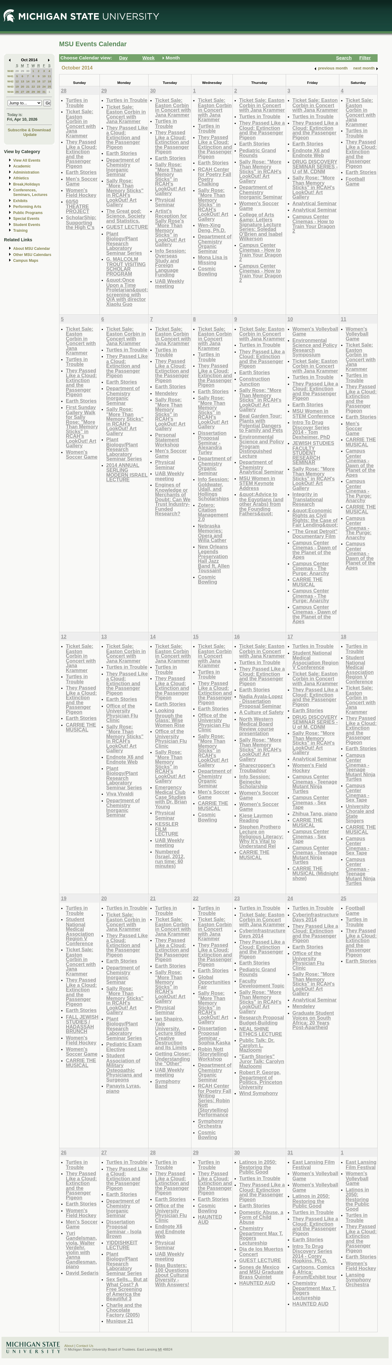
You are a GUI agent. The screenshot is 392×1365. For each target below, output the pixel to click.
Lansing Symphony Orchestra (358, 1279)
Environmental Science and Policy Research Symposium (314, 347)
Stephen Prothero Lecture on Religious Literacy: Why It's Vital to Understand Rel (261, 836)
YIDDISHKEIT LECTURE (122, 1245)
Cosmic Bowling (207, 271)
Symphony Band (167, 1083)
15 (33, 81)
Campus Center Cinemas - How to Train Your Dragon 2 (260, 252)
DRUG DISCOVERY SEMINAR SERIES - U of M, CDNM (315, 166)
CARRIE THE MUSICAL (307, 582)
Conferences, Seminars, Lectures (30, 192)
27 (22, 91)
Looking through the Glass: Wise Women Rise (170, 718)
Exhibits (20, 201)
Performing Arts (27, 207)
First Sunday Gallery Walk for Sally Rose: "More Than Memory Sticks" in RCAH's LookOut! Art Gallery (82, 426)
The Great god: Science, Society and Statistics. (125, 216)
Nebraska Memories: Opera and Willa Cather (212, 533)
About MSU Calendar (31, 248)
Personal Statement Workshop (167, 439)
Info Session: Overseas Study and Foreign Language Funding (170, 263)
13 (22, 81)
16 (38, 81)
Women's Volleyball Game (315, 331)
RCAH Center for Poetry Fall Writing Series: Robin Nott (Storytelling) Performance (214, 1100)
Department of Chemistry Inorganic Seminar (123, 167)
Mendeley (166, 393)
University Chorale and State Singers (360, 813)
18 (49, 81)
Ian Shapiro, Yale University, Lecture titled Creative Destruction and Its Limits (171, 1033)
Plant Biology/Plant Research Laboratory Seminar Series (124, 243)
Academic (22, 166)
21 (27, 86)
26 (17, 91)
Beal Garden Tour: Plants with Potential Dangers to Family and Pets (261, 423)
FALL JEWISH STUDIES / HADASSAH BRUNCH (82, 1024)
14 (27, 81)
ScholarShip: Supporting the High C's (81, 222)
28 (17, 71)
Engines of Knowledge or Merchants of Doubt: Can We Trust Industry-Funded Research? (172, 499)
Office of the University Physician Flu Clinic (122, 713)
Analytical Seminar (314, 203)
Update (30, 134)
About (69, 1346)
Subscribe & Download (29, 130)
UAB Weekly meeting (169, 283)
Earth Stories (81, 172)
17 (44, 81)
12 (17, 81)
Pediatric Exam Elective (124, 1046)
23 (38, 86)
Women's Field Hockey (81, 192)
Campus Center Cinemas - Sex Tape (310, 802)
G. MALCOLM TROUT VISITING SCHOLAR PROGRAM (126, 266)
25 (49, 86)
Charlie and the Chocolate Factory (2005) (124, 1310)
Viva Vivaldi (120, 793)
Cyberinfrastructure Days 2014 (262, 933)
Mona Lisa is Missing (213, 259)
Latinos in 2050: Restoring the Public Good (258, 1167)
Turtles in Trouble (77, 102)
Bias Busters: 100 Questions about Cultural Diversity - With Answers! (172, 1274)
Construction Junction (254, 381)
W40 (10, 71)
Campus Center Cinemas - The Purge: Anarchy (310, 568)
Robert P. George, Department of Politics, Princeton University (260, 1080)
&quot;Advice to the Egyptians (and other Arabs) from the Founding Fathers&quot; (261, 503)
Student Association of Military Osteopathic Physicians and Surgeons (124, 1067)
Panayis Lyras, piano (123, 1088)
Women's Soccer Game (259, 206)
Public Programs (28, 213)
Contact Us (84, 1346)
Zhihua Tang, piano (314, 813)
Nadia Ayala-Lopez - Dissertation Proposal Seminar (261, 701)
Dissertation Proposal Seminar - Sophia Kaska (214, 1035)
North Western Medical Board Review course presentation (256, 726)
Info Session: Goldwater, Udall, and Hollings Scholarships (213, 488)
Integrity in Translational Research (307, 499)
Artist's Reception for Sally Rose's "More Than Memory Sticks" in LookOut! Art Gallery (171, 227)
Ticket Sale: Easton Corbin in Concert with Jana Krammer (81, 123)
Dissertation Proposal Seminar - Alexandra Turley (212, 442)
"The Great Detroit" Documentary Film (314, 533)
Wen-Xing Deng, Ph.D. (212, 227)
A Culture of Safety (261, 712)
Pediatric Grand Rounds (257, 153)
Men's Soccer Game (82, 181)
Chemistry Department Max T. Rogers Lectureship (261, 1235)
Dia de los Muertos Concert (261, 1251)
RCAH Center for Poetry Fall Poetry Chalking (214, 177)
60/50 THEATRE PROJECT (77, 206)
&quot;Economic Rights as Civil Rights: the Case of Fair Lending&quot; (315, 518)
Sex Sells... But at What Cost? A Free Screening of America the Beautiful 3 (127, 1289)
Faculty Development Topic (262, 983)
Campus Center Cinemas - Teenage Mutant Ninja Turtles (314, 784)
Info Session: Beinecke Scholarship (254, 781)
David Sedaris (82, 1273)
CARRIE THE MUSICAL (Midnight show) (315, 873)
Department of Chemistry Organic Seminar (215, 244)
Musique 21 (119, 1321)
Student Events (26, 225)
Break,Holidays (26, 184)
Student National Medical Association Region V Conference (315, 660)
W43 (10, 86)
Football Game (355, 181)
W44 (10, 91)
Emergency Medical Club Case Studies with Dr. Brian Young (171, 796)
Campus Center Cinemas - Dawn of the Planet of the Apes (314, 550)
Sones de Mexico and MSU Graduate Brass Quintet (261, 1272)
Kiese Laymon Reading (256, 818)
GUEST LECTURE (127, 227)
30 (27, 71)
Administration (26, 172)
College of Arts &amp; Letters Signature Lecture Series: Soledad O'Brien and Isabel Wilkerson (260, 227)
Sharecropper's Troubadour (257, 767)
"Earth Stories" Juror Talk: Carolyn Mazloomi (261, 1061)
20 (22, 86)
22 (33, 86)
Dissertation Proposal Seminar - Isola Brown (123, 1229)
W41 (10, 76)
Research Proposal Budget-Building (261, 1020)
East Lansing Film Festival (313, 1164)
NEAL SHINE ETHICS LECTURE (260, 1031)
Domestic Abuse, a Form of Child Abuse (261, 1217)
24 (44, 86)
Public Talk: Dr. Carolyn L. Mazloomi (257, 1045)
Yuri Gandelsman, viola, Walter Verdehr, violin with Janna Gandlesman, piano (81, 1249)
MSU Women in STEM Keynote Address (257, 483)
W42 (10, 81)
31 (44, 91)
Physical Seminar (165, 202)
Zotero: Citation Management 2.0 (213, 512)
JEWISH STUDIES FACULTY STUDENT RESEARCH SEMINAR (313, 452)
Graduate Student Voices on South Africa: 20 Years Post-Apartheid (313, 1020)
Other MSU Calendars (32, 255)
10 (44, 76)
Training (20, 230)
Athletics (21, 178)
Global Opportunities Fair (214, 982)
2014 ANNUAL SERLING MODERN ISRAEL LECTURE (127, 472)
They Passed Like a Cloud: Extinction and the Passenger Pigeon (81, 154)
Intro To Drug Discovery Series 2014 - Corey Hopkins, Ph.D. (312, 1253)
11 (49, 76)
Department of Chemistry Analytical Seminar (261, 467)
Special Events (26, 218)
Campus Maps (25, 260)
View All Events (26, 160)
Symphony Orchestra (210, 1123)
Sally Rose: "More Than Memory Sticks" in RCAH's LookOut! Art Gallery (125, 193)
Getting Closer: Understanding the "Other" (173, 1058)
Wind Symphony (258, 1093)
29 (22, 71)
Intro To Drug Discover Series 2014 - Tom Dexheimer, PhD (311, 429)
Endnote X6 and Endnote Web (311, 153)
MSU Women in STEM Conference (313, 413)
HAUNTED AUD (210, 1219)
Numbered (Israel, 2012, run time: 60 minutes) (170, 859)
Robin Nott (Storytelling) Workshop (213, 1054)
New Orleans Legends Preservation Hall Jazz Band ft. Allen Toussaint (214, 558)
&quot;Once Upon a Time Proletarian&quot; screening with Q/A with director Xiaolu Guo (127, 292)
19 (17, 86)
